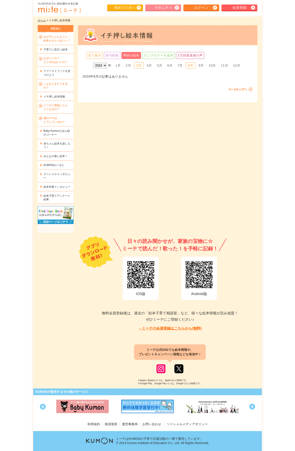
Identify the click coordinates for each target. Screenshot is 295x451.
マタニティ (163, 7)
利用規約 (93, 424)
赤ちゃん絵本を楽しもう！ (56, 145)
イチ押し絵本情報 (54, 96)
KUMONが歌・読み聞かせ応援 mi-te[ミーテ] (59, 7)
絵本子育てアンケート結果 (56, 197)
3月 (138, 65)
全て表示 (94, 55)
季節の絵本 (131, 55)
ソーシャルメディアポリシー (187, 424)
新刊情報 (112, 55)
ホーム (42, 20)
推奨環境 (111, 424)
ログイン (201, 7)
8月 (190, 65)
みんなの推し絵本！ (55, 156)
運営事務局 (130, 424)
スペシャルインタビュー (56, 176)
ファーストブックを (56, 72)
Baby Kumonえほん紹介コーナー (56, 132)
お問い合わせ (151, 424)
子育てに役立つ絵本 (55, 49)
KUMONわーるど (53, 165)
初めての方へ (125, 7)
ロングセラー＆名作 (158, 55)
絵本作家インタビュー (56, 186)
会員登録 (239, 7)
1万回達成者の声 (190, 55)
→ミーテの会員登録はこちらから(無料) (170, 328)
